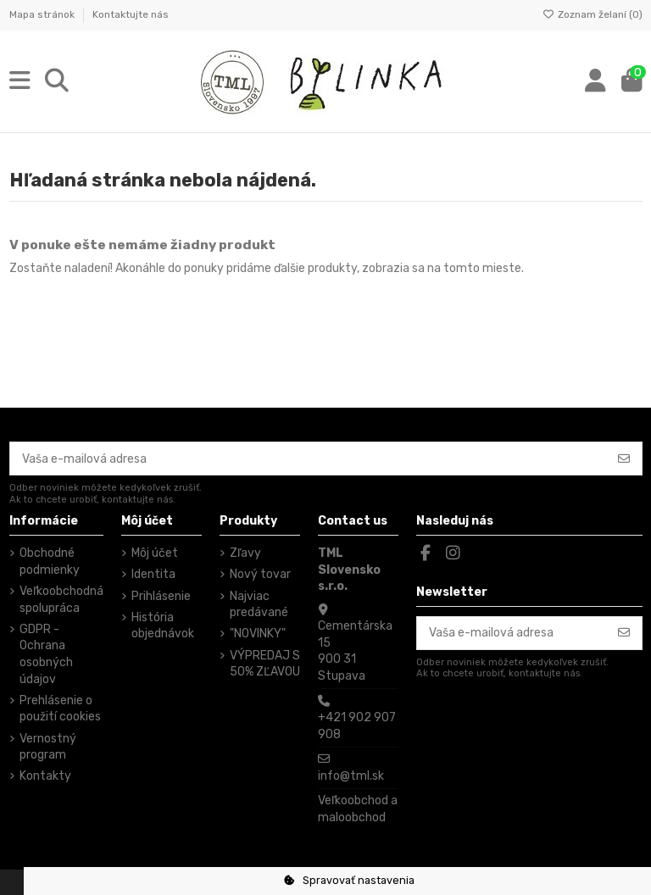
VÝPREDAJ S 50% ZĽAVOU (265, 664)
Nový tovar (260, 574)
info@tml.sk (351, 776)
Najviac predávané (259, 604)
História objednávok (162, 626)
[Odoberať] (624, 458)
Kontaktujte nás (130, 14)
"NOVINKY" (258, 633)
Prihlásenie (161, 596)
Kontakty (45, 776)
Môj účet (154, 553)
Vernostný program (47, 747)
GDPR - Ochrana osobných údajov (46, 654)
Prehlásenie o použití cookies (60, 709)
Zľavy (245, 553)
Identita (153, 574)
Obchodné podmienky (49, 561)
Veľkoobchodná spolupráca (61, 599)
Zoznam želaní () (592, 14)
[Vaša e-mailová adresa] (308, 458)
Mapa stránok (43, 14)
